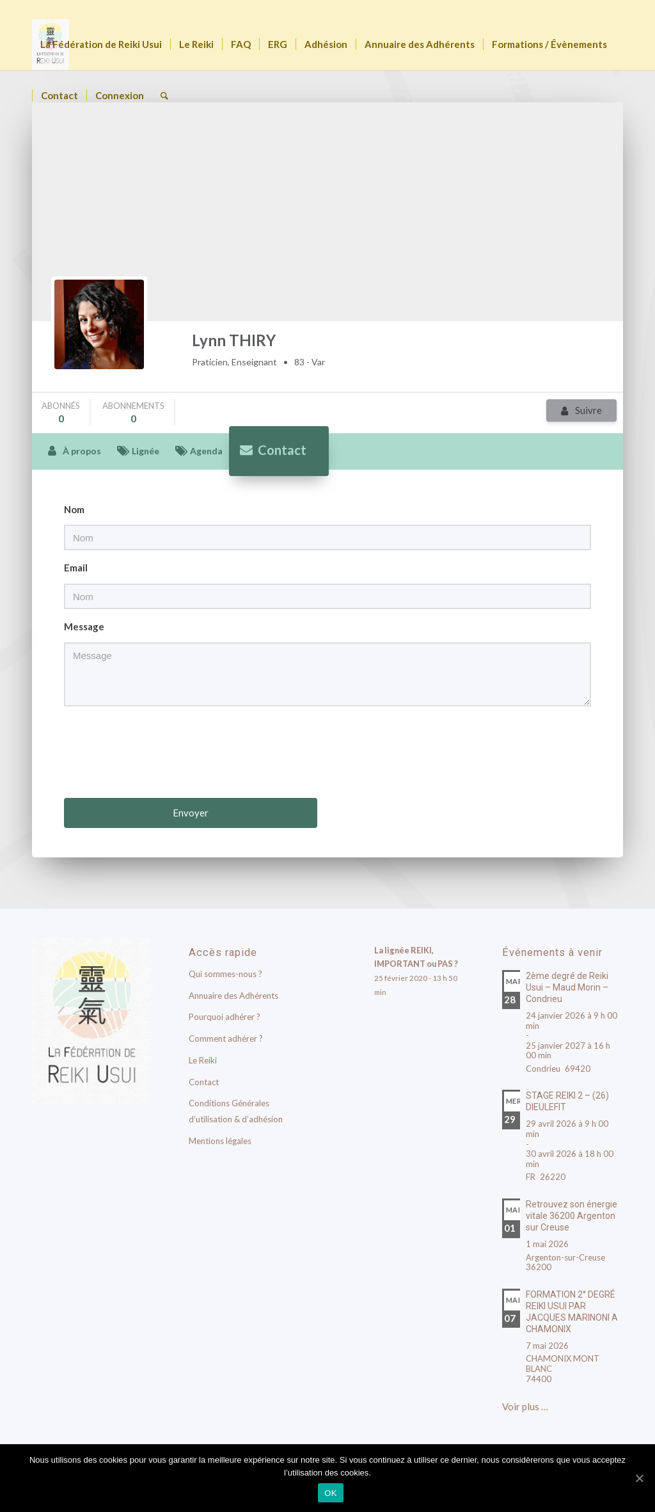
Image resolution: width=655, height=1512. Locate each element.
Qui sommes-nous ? (225, 974)
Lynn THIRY (234, 340)
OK (330, 1493)
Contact (204, 1082)
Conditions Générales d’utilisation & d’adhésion (236, 1111)
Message (84, 626)
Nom (74, 509)
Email (76, 567)
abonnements (133, 413)
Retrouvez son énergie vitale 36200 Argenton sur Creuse (571, 1215)
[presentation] (329, 754)
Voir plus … (525, 1406)
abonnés (61, 413)
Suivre (588, 410)
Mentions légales (220, 1141)
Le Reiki (203, 1060)
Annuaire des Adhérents (233, 996)
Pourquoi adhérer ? (224, 1017)
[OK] (639, 1478)
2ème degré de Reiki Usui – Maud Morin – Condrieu (567, 987)
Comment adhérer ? (226, 1038)
